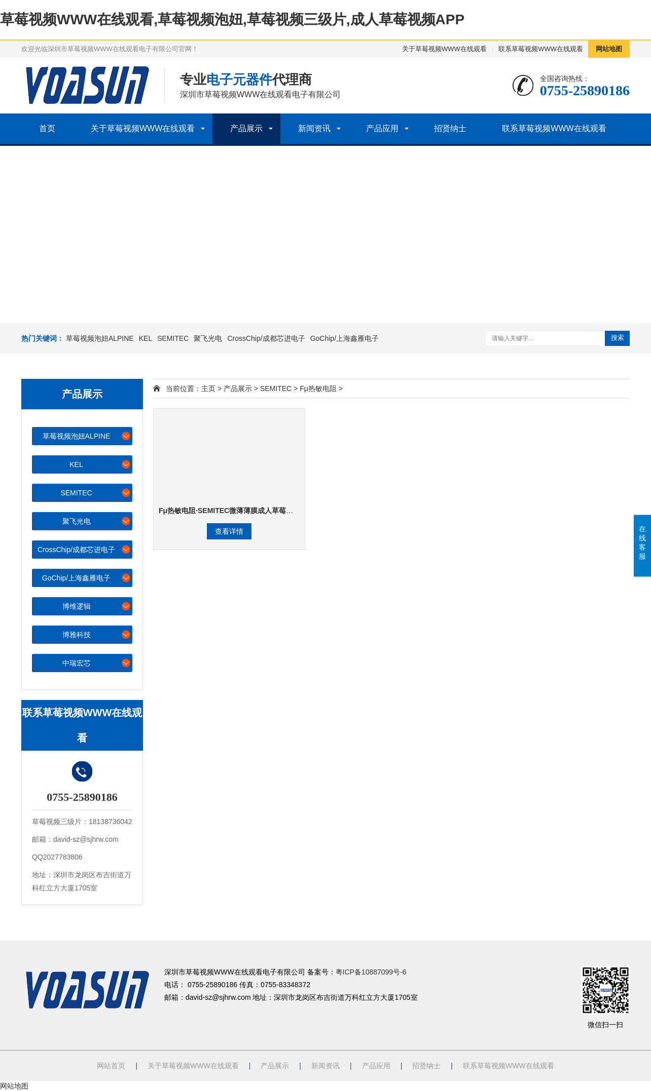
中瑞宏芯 (97, 662)
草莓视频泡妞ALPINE (100, 338)
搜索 (617, 337)
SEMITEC (173, 338)
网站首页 (111, 1066)
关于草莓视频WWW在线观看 (444, 49)
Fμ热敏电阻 (318, 388)
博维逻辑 (97, 606)
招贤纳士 (450, 128)
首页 (47, 128)
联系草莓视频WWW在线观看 (540, 49)
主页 (208, 388)
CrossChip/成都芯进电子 (266, 338)
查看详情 (229, 531)
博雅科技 (97, 634)
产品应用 (382, 128)
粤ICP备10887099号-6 (371, 972)
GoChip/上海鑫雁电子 (344, 338)
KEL (145, 338)
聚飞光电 (208, 338)
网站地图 (609, 49)
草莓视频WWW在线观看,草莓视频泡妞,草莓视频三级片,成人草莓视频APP (232, 19)
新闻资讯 (314, 128)
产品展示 (246, 128)
